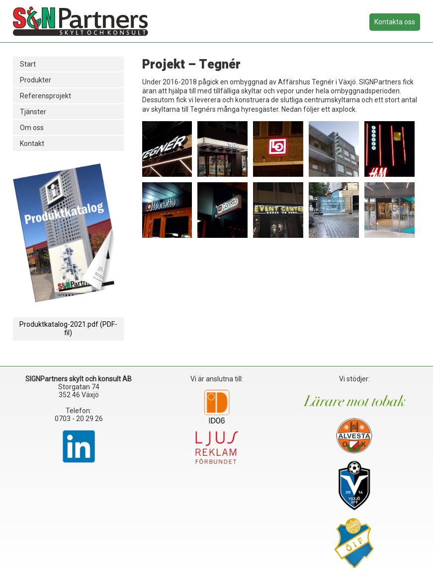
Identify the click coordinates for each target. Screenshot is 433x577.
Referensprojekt (45, 96)
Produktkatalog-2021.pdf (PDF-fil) (68, 328)
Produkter (35, 80)
